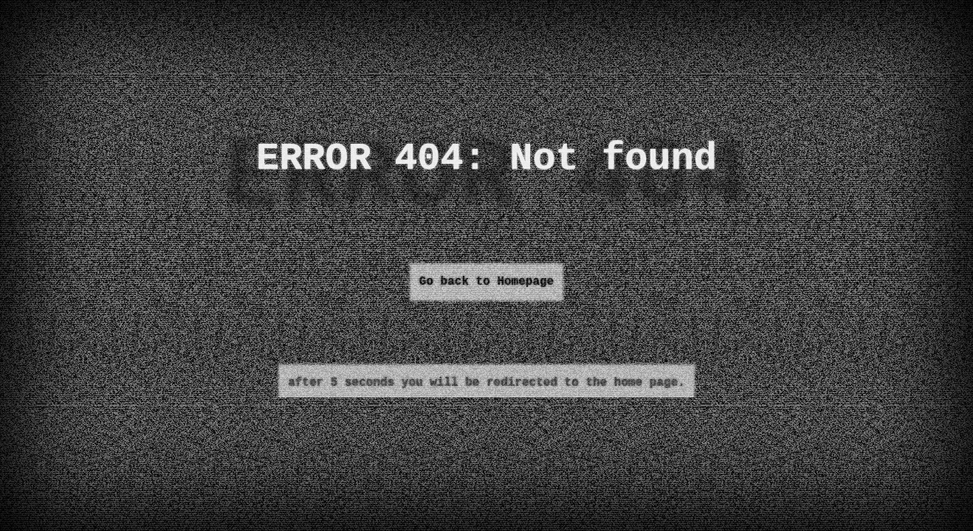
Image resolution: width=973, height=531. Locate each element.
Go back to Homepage (486, 282)
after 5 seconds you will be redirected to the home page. (486, 383)
